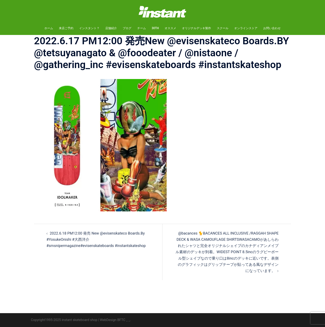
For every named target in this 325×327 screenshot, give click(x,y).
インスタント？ (89, 28)
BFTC (121, 320)
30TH (155, 28)
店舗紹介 (111, 28)
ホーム (48, 28)
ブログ (127, 28)
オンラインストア (245, 28)
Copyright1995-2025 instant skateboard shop (64, 320)
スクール (222, 28)
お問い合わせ (272, 28)
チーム (141, 28)
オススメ (170, 28)
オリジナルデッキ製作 (196, 28)
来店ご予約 (66, 28)
